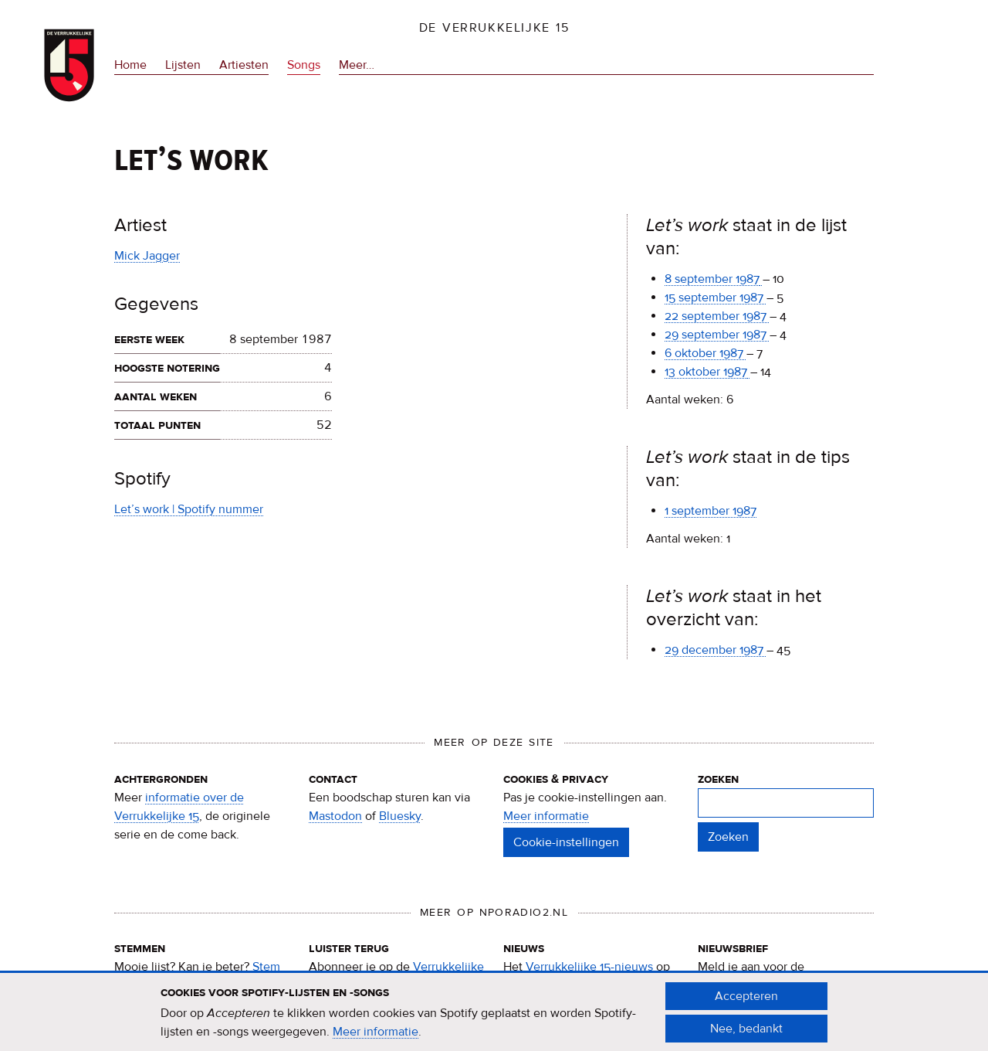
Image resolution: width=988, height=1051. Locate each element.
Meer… (356, 65)
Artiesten (244, 65)
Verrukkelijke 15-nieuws (589, 966)
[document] (494, 1020)
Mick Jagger (147, 256)
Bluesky (400, 816)
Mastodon (335, 816)
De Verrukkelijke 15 (494, 28)
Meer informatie (546, 816)
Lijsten (183, 65)
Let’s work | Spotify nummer (188, 509)
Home (130, 65)
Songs (303, 65)
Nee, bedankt (746, 1036)
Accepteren (746, 1004)
